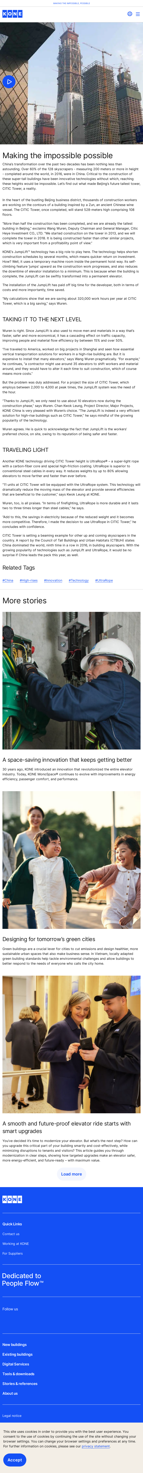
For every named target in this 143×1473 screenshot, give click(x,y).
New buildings (14, 1344)
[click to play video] (9, 81)
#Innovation (53, 580)
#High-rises (29, 580)
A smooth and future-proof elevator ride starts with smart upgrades (66, 1127)
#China (7, 580)
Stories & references (20, 1383)
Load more (71, 1174)
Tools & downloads (18, 1374)
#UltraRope (104, 580)
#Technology (79, 580)
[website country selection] (129, 13)
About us (10, 1393)
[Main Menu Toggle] (138, 14)
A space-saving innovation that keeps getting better (67, 759)
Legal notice (11, 1416)
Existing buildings (17, 1354)
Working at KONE (15, 1244)
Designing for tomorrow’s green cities (48, 939)
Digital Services (15, 1364)
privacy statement (96, 1446)
